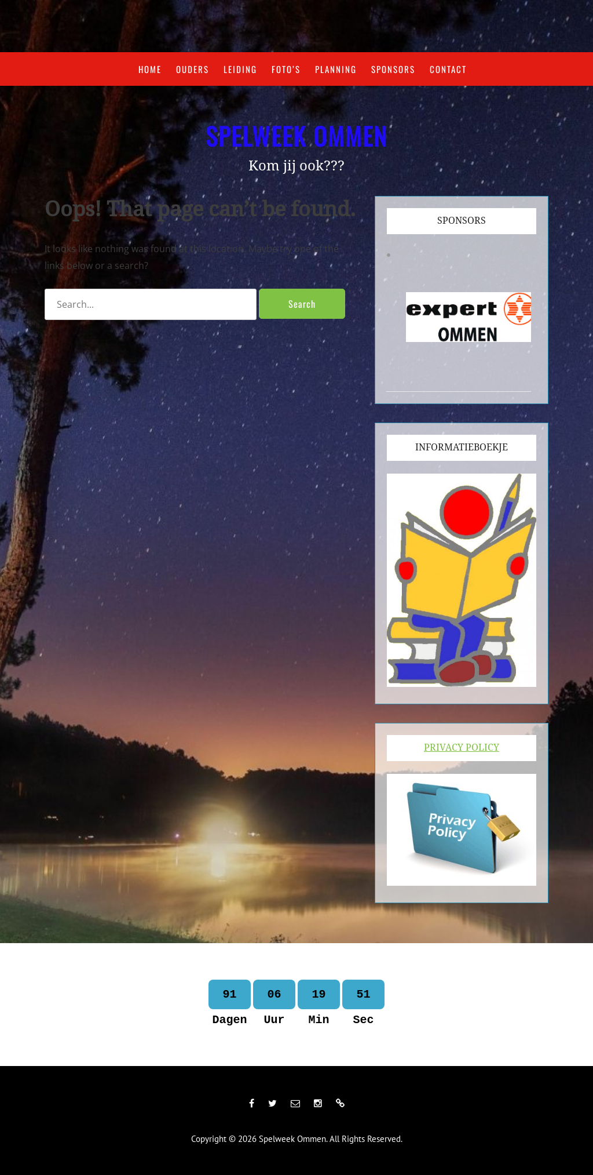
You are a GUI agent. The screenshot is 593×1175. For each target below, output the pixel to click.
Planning (336, 69)
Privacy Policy (461, 747)
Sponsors (393, 69)
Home (150, 69)
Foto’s (286, 69)
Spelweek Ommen (296, 136)
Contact (448, 69)
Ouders (192, 69)
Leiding (240, 69)
